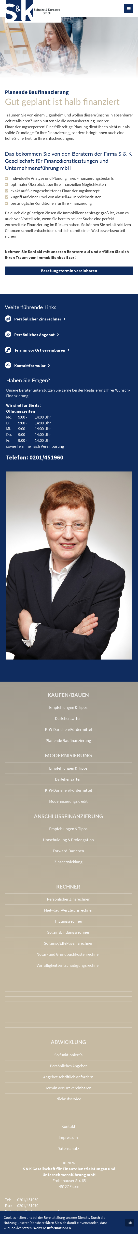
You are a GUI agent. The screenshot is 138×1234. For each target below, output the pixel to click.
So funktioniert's (68, 1054)
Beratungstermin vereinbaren (69, 270)
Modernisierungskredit (68, 801)
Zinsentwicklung (68, 862)
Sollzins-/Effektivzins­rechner (68, 943)
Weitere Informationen (52, 1227)
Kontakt (68, 1126)
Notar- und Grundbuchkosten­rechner (68, 954)
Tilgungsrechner (68, 921)
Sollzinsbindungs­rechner (68, 932)
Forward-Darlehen (68, 850)
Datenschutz (68, 1148)
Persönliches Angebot (30, 334)
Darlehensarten (68, 718)
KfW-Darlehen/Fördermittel (68, 729)
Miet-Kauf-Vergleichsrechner (68, 910)
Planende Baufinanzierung (68, 740)
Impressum (68, 1137)
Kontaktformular (25, 365)
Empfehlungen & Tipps (68, 707)
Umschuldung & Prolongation (68, 839)
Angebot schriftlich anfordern (68, 1077)
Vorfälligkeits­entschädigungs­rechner (68, 965)
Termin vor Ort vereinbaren (35, 350)
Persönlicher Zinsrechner (33, 319)
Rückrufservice (68, 1099)
